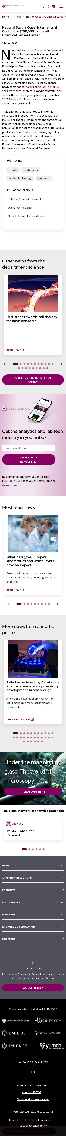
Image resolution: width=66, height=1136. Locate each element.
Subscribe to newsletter (28, 459)
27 (35, 741)
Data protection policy (33, 1125)
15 (29, 368)
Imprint (13, 1120)
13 (22, 368)
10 (49, 364)
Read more (12, 485)
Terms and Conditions (38, 1120)
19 (44, 368)
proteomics (14, 91)
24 (24, 741)
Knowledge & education (18, 926)
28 (38, 741)
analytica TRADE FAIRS (17, 877)
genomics (54, 87)
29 (42, 741)
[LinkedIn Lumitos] (33, 1071)
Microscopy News (33, 791)
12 (19, 368)
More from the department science (33, 380)
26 (31, 741)
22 (49, 737)
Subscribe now (33, 988)
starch (25, 50)
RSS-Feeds (8, 939)
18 (40, 368)
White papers (11, 902)
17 (36, 368)
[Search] (42, 6)
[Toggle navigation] (61, 6)
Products (8, 890)
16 (33, 368)
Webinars (8, 914)
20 (47, 368)
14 (26, 368)
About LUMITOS (31, 1092)
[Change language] (53, 6)
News (6, 865)
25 (28, 741)
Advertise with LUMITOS (31, 1085)
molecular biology (36, 87)
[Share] (48, 6)
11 (52, 364)
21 (45, 737)
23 (52, 737)
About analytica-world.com (33, 1099)
